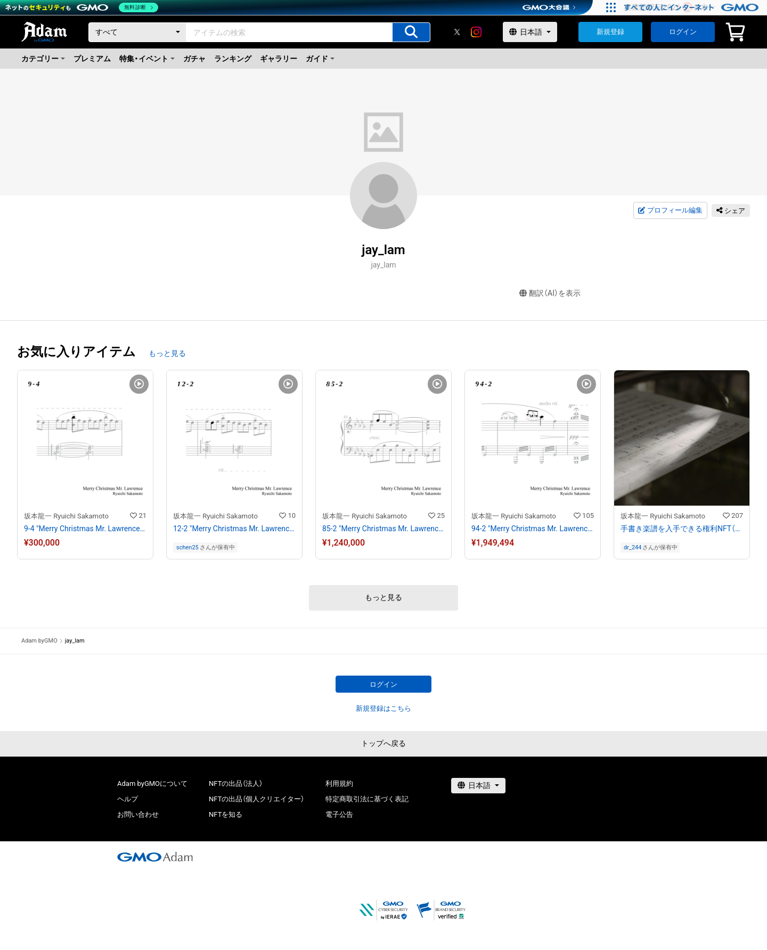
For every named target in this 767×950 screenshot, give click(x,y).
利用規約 (339, 783)
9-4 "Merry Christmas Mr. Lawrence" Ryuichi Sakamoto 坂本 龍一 (85, 528)
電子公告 (339, 814)
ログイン (683, 32)
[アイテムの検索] (411, 32)
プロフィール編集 (670, 210)
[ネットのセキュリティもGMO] (82, 7)
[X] (457, 32)
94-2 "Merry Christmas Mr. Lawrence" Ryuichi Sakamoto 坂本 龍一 (532, 528)
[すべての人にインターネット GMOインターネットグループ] (692, 7)
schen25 (187, 547)
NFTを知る (225, 814)
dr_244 (632, 547)
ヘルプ (127, 799)
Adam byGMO (39, 640)
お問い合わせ (138, 814)
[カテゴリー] (137, 32)
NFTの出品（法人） (236, 783)
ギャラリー (278, 58)
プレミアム (92, 58)
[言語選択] (530, 32)
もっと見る (167, 353)
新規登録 (610, 32)
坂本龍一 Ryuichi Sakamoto (66, 516)
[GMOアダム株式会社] (155, 857)
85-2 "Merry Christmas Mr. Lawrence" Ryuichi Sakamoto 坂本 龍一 (383, 528)
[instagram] (476, 32)
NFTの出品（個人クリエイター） (256, 799)
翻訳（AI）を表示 (550, 293)
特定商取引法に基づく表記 (367, 799)
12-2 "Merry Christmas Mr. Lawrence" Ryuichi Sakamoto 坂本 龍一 (234, 528)
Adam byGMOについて (152, 783)
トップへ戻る (383, 743)
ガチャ (194, 58)
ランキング (232, 58)
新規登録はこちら (383, 708)
